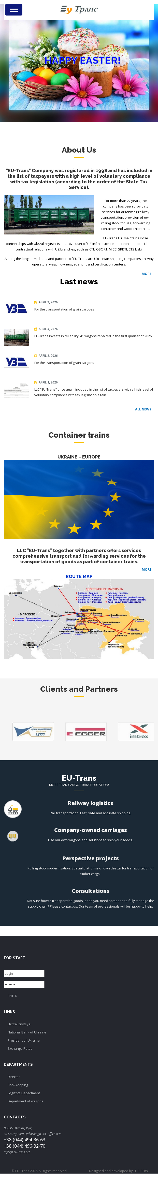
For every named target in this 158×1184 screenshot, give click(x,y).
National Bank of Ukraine (27, 1032)
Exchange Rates (20, 1048)
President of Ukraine (24, 1040)
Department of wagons (25, 1101)
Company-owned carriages (90, 830)
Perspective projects (90, 858)
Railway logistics (90, 803)
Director (14, 1076)
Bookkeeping (18, 1085)
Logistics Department (24, 1093)
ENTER (12, 996)
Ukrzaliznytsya (19, 1024)
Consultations (90, 890)
